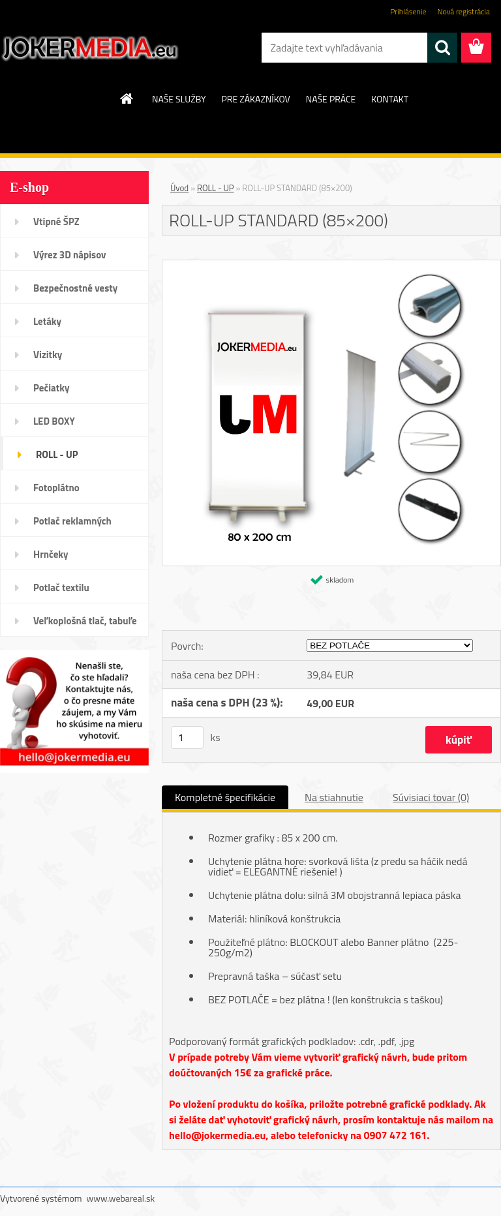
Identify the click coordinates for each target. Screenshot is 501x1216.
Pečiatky (51, 387)
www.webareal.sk (121, 1198)
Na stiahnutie (334, 797)
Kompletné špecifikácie (225, 797)
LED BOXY (54, 421)
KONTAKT (389, 99)
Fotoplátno (56, 487)
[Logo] (89, 48)
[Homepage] (127, 99)
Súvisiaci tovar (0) (431, 797)
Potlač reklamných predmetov (72, 525)
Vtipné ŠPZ (56, 221)
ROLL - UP (57, 454)
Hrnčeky (50, 554)
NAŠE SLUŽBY (179, 99)
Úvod (179, 187)
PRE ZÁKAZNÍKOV (256, 99)
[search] (442, 48)
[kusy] (187, 737)
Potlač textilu (61, 587)
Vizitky (47, 354)
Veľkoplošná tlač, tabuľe (85, 620)
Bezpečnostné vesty (75, 288)
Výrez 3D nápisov (69, 254)
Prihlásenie (408, 11)
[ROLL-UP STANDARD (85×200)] (331, 265)
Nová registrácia (463, 11)
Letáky (47, 321)
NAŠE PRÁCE (331, 99)
